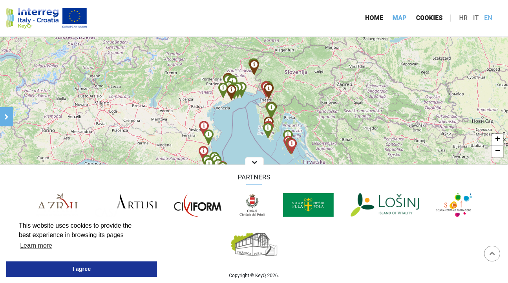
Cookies (429, 18)
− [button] (497, 151)
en (488, 18)
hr (463, 18)
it (476, 18)
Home (374, 18)
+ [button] (497, 140)
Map (400, 18)
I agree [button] (82, 269)
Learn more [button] (36, 245)
